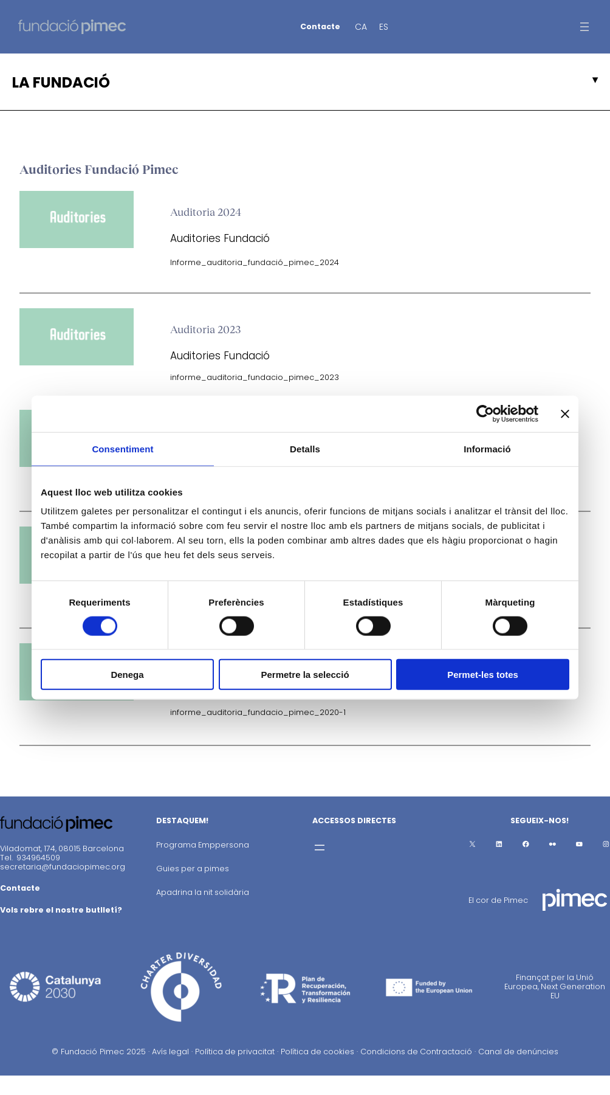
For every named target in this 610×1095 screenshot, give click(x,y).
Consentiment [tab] (122, 448)
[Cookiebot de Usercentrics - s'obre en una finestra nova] (485, 413)
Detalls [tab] (305, 448)
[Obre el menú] (584, 26)
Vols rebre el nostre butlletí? (61, 910)
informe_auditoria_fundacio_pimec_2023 (254, 377)
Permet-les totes (482, 674)
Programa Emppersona (202, 845)
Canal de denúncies (518, 1051)
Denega (127, 674)
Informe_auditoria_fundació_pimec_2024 (254, 262)
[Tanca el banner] (565, 413)
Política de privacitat (235, 1051)
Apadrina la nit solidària (202, 892)
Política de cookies (317, 1051)
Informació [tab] (487, 448)
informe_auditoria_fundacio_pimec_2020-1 (258, 712)
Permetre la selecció (305, 674)
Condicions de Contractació (416, 1051)
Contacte (320, 26)
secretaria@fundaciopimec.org (62, 867)
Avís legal (170, 1051)
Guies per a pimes (192, 868)
